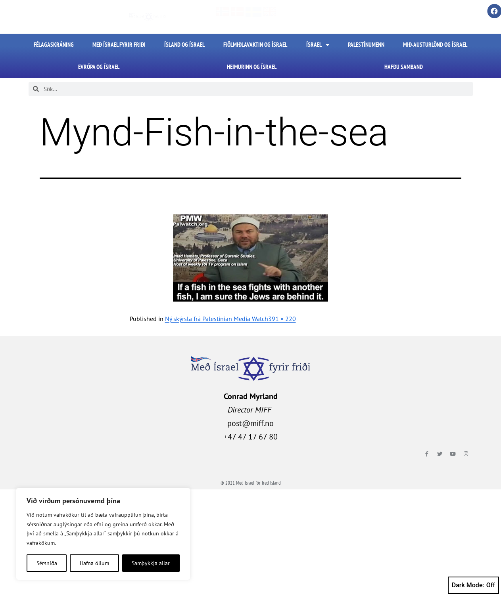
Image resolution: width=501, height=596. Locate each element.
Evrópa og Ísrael (98, 67)
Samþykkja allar (151, 563)
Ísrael (317, 45)
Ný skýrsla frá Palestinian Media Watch (216, 319)
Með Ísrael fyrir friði (119, 44)
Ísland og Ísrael (184, 44)
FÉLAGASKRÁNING (54, 44)
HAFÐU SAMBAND (403, 67)
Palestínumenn (366, 44)
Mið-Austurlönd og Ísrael (435, 44)
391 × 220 (282, 319)
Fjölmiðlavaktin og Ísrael (255, 44)
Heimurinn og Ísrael (251, 67)
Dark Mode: (473, 585)
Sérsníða (46, 563)
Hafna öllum (94, 563)
